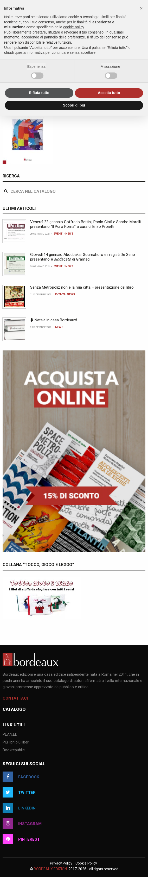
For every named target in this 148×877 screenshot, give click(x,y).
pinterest (21, 839)
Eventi (58, 233)
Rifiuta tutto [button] (39, 93)
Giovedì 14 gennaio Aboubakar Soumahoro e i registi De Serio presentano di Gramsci (82, 257)
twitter (19, 792)
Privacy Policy (61, 863)
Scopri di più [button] (74, 105)
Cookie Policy (86, 863)
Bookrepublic (14, 750)
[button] (141, 8)
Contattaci (15, 698)
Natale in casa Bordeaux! (53, 320)
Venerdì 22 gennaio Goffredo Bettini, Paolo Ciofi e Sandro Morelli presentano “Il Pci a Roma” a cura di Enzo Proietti (85, 224)
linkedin (19, 808)
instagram (22, 823)
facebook (21, 777)
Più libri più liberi (16, 742)
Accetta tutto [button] (109, 93)
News (69, 233)
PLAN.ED (10, 735)
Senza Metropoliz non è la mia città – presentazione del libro (82, 287)
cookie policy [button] (73, 27)
